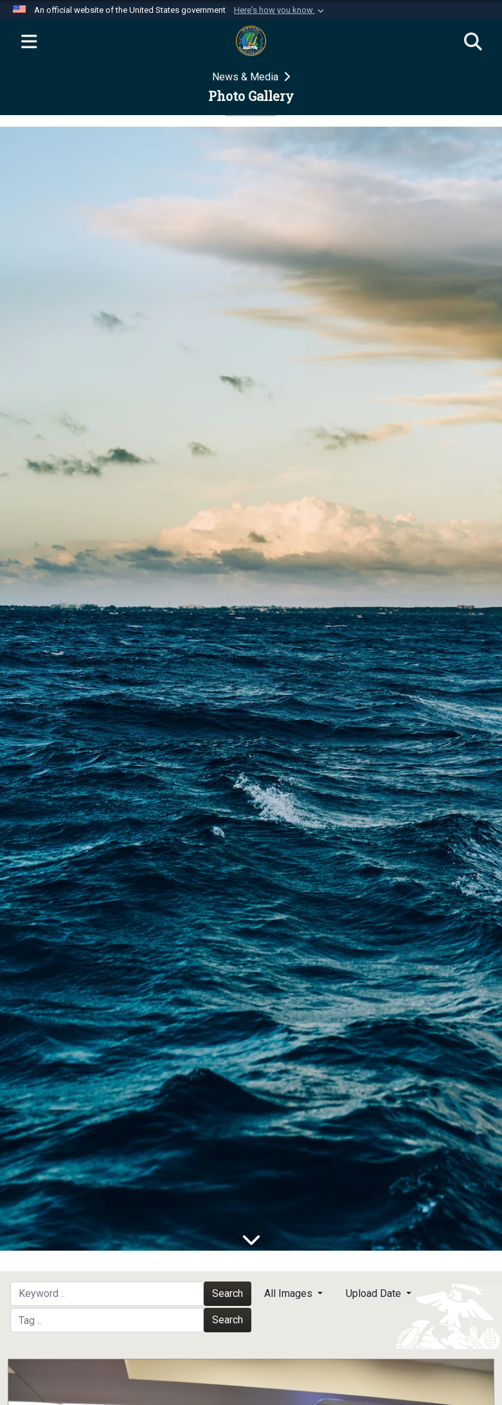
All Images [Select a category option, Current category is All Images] (289, 1293)
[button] (280, 10)
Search (227, 1293)
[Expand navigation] (29, 42)
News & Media (246, 77)
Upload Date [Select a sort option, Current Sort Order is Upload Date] (375, 1293)
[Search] (473, 42)
